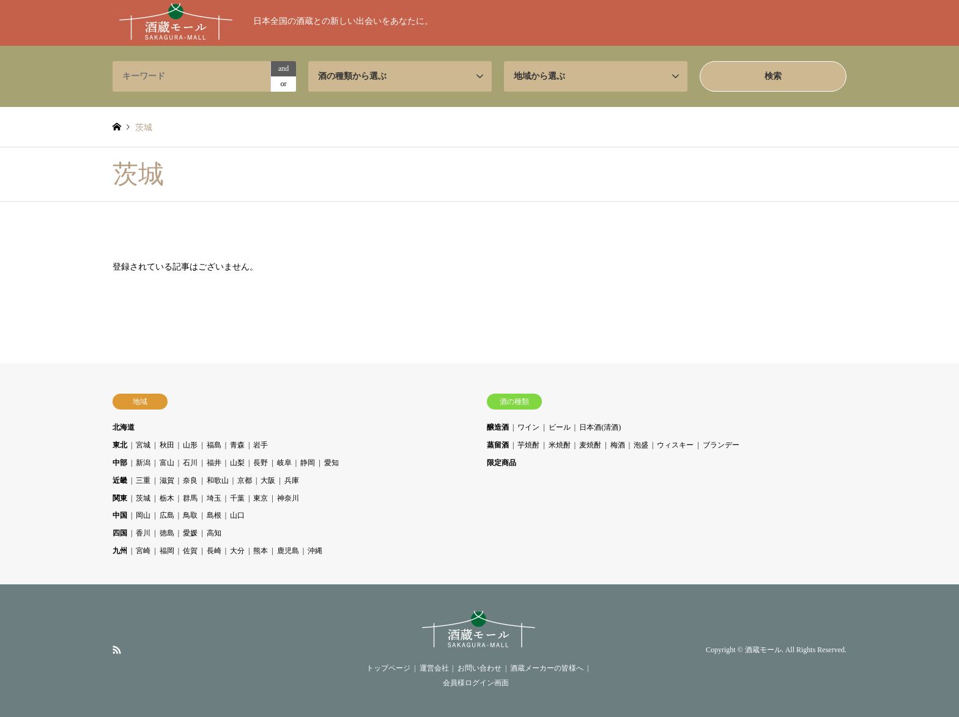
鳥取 (190, 515)
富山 (167, 462)
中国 (120, 515)
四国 (120, 533)
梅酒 (617, 445)
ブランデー (721, 445)
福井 (214, 462)
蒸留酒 (498, 445)
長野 (260, 462)
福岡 (167, 550)
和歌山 (218, 480)
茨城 (143, 498)
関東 (120, 498)
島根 (214, 515)
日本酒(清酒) (600, 427)
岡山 (143, 515)
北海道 (124, 427)
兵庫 (291, 480)
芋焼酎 (528, 445)
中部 (120, 462)
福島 (214, 445)
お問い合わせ (479, 668)
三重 (143, 480)
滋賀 (167, 480)
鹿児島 (288, 550)
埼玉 (214, 498)
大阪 (268, 480)
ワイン (528, 427)
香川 (143, 533)
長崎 (214, 550)
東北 (120, 445)
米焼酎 (560, 445)
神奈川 (288, 498)
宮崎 (143, 550)
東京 (260, 498)
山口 (237, 515)
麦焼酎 (590, 445)
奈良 (190, 480)
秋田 (167, 445)
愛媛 (190, 533)
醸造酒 (498, 427)
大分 (237, 550)
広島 (167, 515)
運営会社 (434, 668)
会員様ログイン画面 (476, 682)
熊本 (260, 550)
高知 (214, 533)
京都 (244, 480)
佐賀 (190, 550)
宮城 (143, 445)
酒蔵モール (763, 650)
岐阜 (284, 462)
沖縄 (315, 550)
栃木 (167, 498)
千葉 (237, 498)
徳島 (167, 533)
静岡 (307, 462)
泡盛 (641, 445)
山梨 (237, 462)
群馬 (190, 498)
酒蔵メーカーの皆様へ (546, 668)
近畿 (120, 480)
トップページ (388, 668)
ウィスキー (675, 445)
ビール (560, 427)
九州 (120, 550)
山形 (190, 445)
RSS (117, 649)
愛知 (331, 462)
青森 (237, 445)
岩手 (260, 445)
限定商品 (501, 462)
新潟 (143, 462)
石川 (190, 462)
